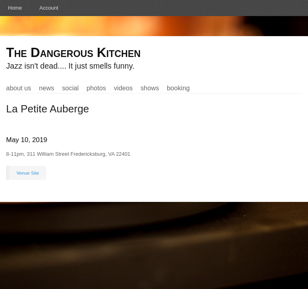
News (46, 88)
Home (15, 8)
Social (70, 88)
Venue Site (27, 172)
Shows (149, 88)
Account (48, 8)
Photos (96, 88)
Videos (123, 88)
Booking (178, 88)
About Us (18, 88)
